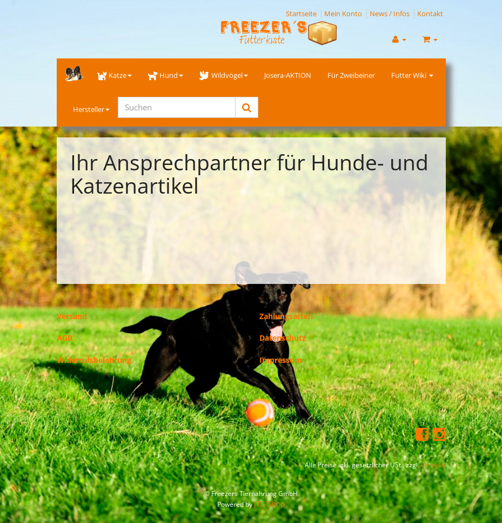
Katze (114, 75)
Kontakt (430, 13)
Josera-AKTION (287, 75)
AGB (64, 338)
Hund (165, 75)
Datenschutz (282, 338)
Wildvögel (223, 75)
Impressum (280, 360)
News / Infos (390, 13)
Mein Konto (343, 13)
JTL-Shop (269, 504)
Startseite (301, 13)
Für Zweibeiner (351, 75)
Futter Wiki (412, 75)
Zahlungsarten (286, 316)
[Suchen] (177, 107)
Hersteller (91, 109)
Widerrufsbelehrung (94, 360)
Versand (72, 316)
